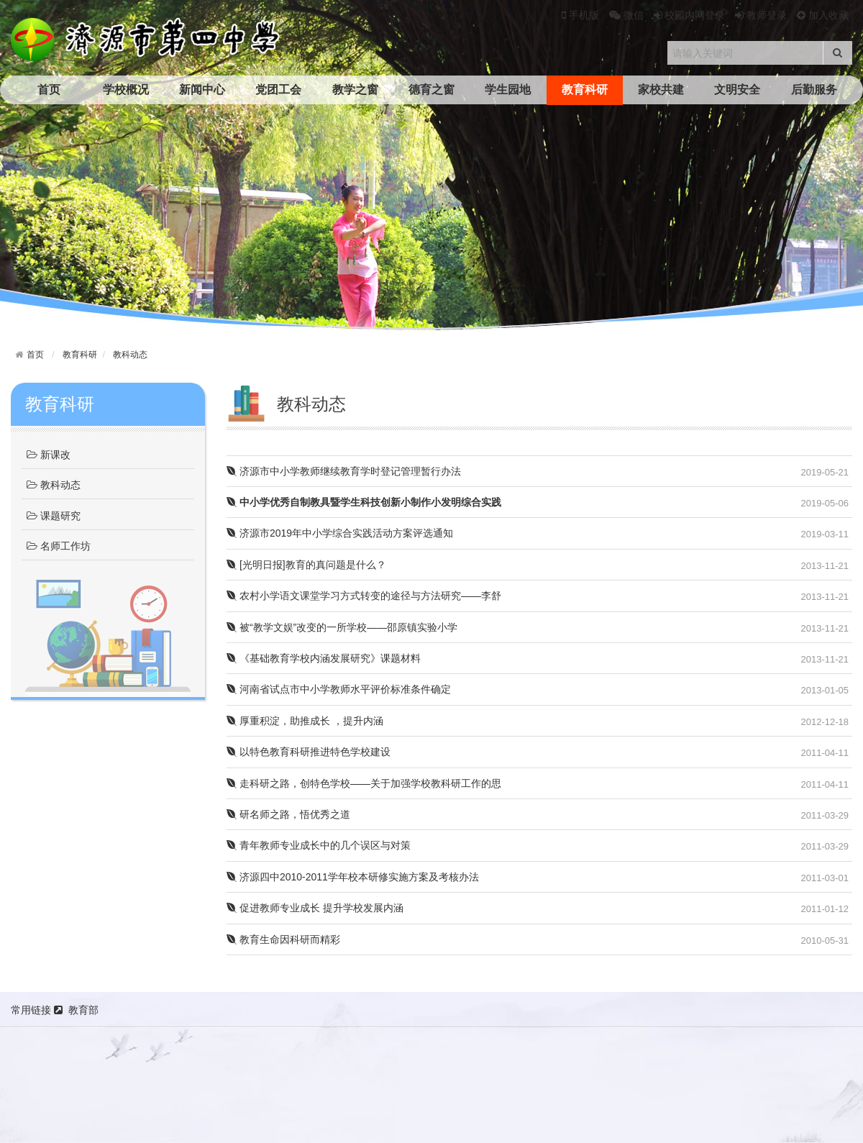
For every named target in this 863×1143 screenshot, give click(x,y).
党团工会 (278, 89)
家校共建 (661, 89)
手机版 (580, 15)
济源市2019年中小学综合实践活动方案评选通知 (340, 533)
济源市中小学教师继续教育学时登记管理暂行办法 (344, 471)
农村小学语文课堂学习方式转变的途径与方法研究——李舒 (364, 596)
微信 (626, 15)
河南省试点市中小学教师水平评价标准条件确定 (339, 689)
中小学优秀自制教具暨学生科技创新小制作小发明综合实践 (364, 502)
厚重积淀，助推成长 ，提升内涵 (305, 721)
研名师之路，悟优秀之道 (288, 814)
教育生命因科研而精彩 (283, 939)
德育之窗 (431, 89)
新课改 (48, 455)
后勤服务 (814, 89)
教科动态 (130, 355)
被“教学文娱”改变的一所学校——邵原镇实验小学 (342, 627)
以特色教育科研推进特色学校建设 (309, 752)
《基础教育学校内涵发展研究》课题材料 (324, 658)
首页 (48, 89)
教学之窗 (355, 89)
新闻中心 (202, 89)
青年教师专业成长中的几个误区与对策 (319, 845)
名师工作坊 (59, 546)
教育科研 (585, 89)
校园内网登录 (690, 15)
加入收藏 (823, 15)
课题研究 (54, 516)
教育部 (83, 1010)
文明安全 (737, 89)
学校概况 (126, 89)
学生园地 (508, 89)
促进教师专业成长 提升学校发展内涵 (315, 908)
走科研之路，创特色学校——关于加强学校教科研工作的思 (364, 783)
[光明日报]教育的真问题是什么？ (306, 565)
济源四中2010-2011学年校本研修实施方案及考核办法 (353, 877)
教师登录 (761, 15)
